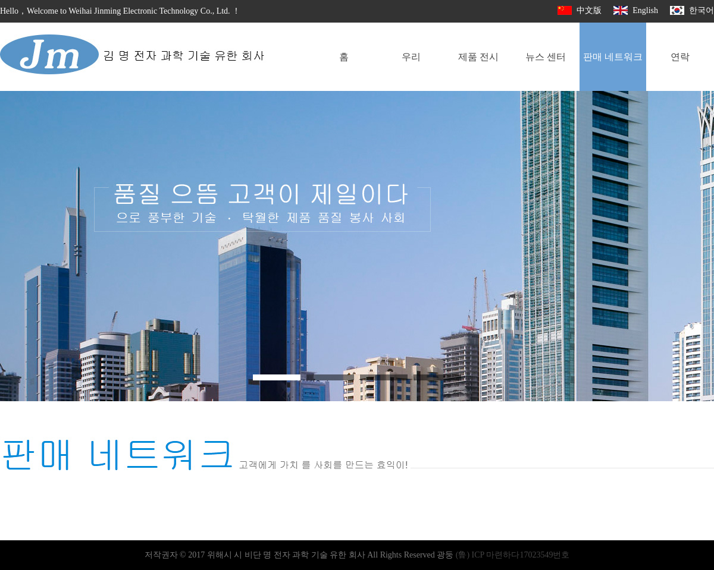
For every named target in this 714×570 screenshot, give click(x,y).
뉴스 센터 (545, 57)
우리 (411, 57)
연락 (680, 57)
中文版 (580, 10)
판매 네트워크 (613, 57)
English (635, 10)
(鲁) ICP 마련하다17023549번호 (513, 554)
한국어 (692, 10)
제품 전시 (478, 57)
